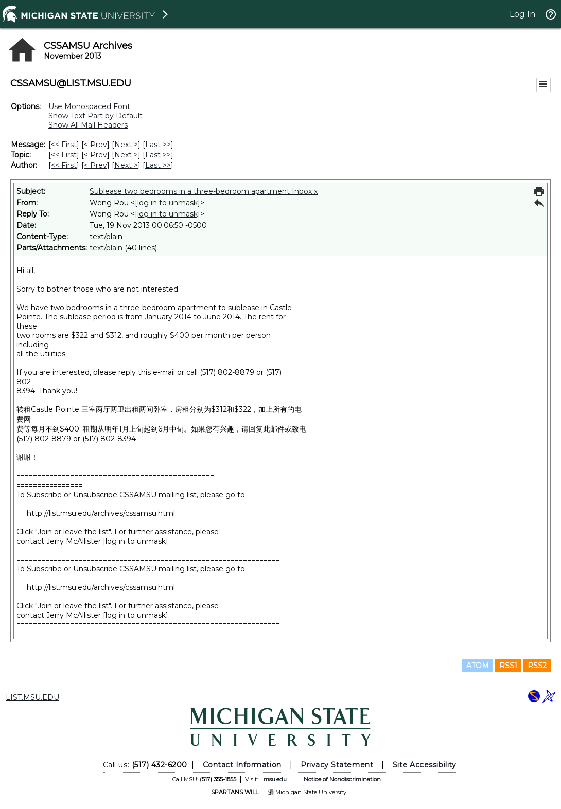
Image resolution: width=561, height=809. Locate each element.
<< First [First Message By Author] (64, 165)
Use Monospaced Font (89, 106)
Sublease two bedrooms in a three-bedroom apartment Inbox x (204, 191)
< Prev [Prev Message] (95, 144)
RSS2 (537, 665)
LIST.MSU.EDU (32, 697)
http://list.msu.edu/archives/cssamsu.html (101, 513)
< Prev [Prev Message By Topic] (95, 154)
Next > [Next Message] (126, 144)
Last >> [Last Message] (158, 144)
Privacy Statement (337, 764)
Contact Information (242, 764)
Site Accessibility (425, 764)
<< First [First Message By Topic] (64, 154)
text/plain (106, 248)
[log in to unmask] (167, 202)
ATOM (477, 665)
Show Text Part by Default (95, 115)
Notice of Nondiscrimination (342, 779)
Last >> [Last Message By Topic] (158, 154)
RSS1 (508, 665)
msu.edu (275, 779)
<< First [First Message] (64, 144)
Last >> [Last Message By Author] (158, 165)
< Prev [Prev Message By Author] (95, 165)
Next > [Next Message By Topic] (126, 154)
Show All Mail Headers (88, 125)
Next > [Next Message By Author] (126, 165)
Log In (522, 14)
